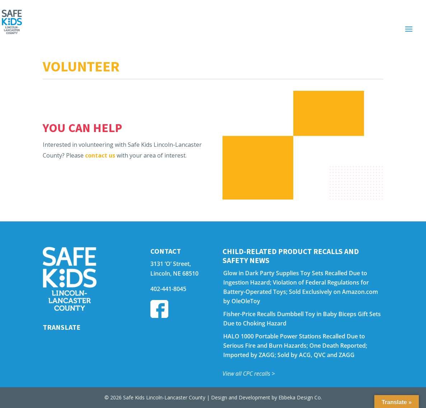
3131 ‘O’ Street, (170, 264)
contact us (100, 155)
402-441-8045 (168, 289)
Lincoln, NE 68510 (174, 273)
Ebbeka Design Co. (300, 397)
